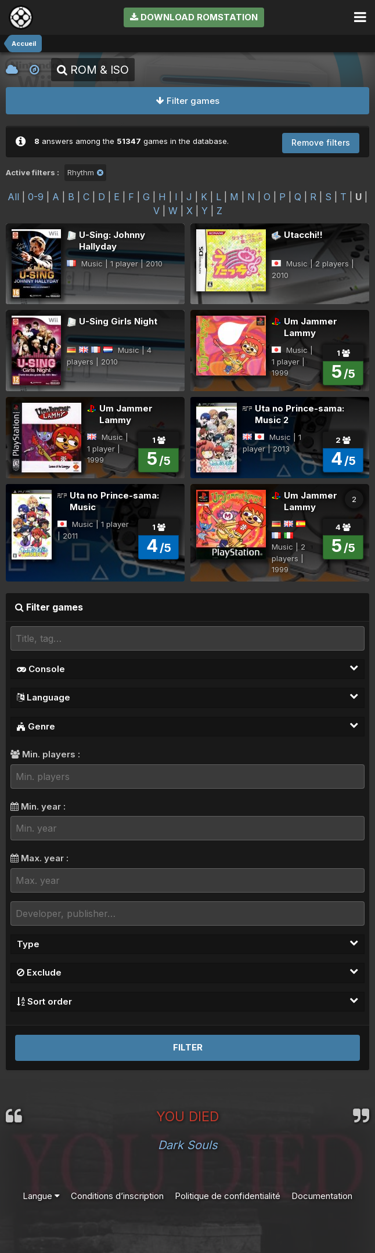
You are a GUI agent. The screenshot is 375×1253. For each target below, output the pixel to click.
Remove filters (320, 142)
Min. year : (38, 806)
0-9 (36, 197)
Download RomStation (194, 17)
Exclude (187, 972)
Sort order (187, 1001)
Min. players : (45, 754)
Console (187, 668)
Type (187, 943)
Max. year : (39, 858)
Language (187, 697)
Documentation (321, 1195)
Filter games (187, 100)
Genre (187, 726)
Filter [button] (188, 1047)
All (13, 197)
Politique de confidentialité (227, 1195)
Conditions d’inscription (117, 1195)
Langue (41, 1195)
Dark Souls (188, 1145)
